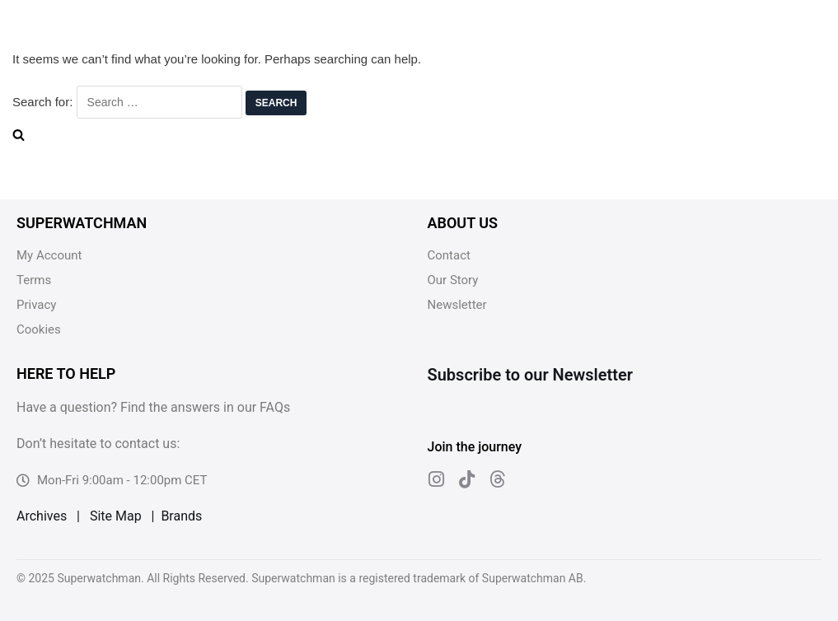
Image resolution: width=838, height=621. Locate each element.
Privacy (36, 304)
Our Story (453, 280)
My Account (49, 255)
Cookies (38, 329)
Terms (33, 280)
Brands (181, 516)
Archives (41, 516)
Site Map (116, 516)
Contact (449, 255)
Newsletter (457, 304)
